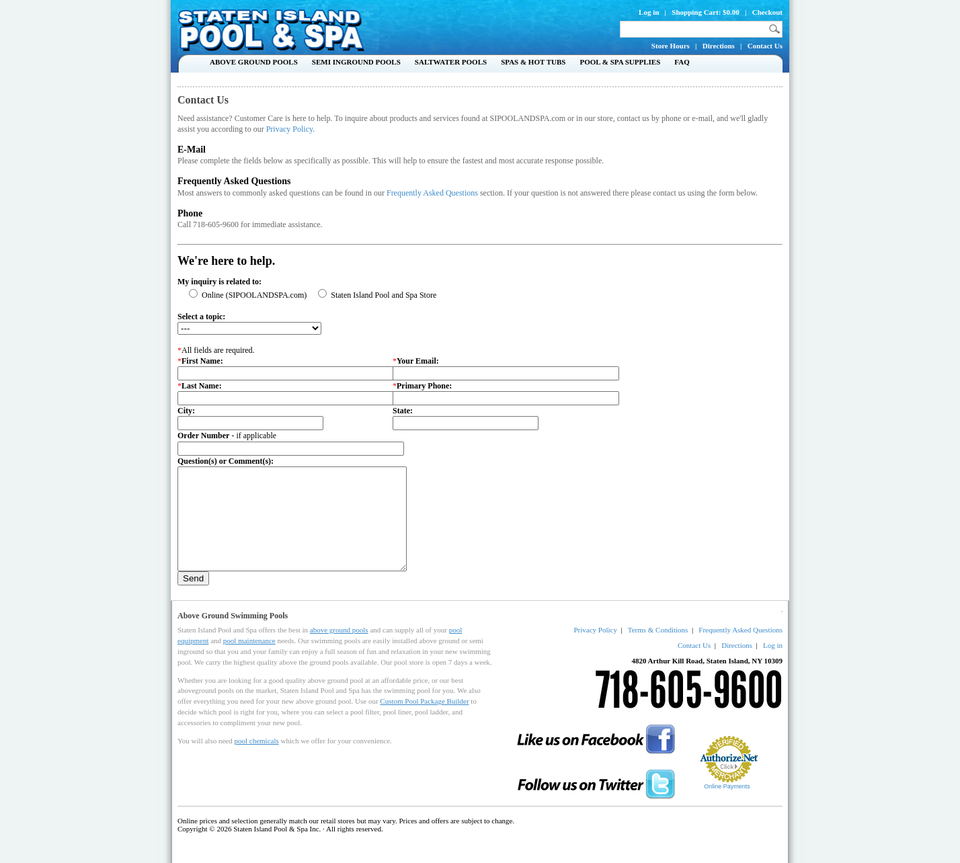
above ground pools (339, 650)
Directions (719, 46)
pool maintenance (249, 661)
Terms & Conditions (658, 650)
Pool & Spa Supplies (619, 62)
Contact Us (765, 46)
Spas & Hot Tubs (533, 62)
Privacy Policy (289, 129)
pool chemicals (256, 761)
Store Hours (670, 46)
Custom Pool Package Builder (424, 721)
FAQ (681, 62)
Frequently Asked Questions (432, 193)
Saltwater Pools (451, 62)
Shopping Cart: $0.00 (705, 12)
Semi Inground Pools (356, 62)
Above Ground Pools (254, 62)
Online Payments (727, 806)
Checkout (767, 12)
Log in (649, 12)
